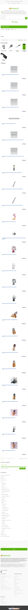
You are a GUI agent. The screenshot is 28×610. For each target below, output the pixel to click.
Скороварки (3, 521)
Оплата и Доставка (17, 1)
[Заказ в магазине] (5, 40)
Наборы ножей (4, 504)
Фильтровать (22, 468)
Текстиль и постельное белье (14, 536)
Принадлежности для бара (5, 515)
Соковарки (3, 523)
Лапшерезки (3, 497)
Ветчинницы (3, 484)
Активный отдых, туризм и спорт (14, 475)
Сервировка (14, 518)
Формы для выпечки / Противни (14, 528)
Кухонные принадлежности (14, 496)
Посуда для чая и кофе (14, 513)
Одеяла (15, 591)
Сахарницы (15, 594)
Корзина (2, 600)
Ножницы (3, 505)
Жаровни (3, 486)
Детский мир (14, 476)
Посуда (12, 29)
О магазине (21, 1)
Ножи (14, 502)
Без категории (3, 577)
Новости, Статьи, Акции (11, 1)
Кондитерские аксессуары (5, 489)
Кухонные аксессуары (5, 494)
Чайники (3, 531)
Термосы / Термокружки (14, 526)
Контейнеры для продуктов (6, 491)
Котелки (3, 492)
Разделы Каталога (5, 26)
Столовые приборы (17, 587)
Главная (6, 1)
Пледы (15, 581)
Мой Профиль (3, 599)
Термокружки (16, 576)
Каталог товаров (7, 29)
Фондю (15, 580)
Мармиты (3, 499)
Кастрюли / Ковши (14, 488)
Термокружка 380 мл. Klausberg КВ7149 (6, 588)
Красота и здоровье (14, 480)
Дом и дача (14, 478)
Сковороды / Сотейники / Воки (14, 520)
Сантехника (14, 533)
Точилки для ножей (5, 510)
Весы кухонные (4, 483)
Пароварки (3, 512)
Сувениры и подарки (14, 534)
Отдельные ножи (4, 507)
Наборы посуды (4, 500)
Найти (14, 549)
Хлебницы (3, 529)
